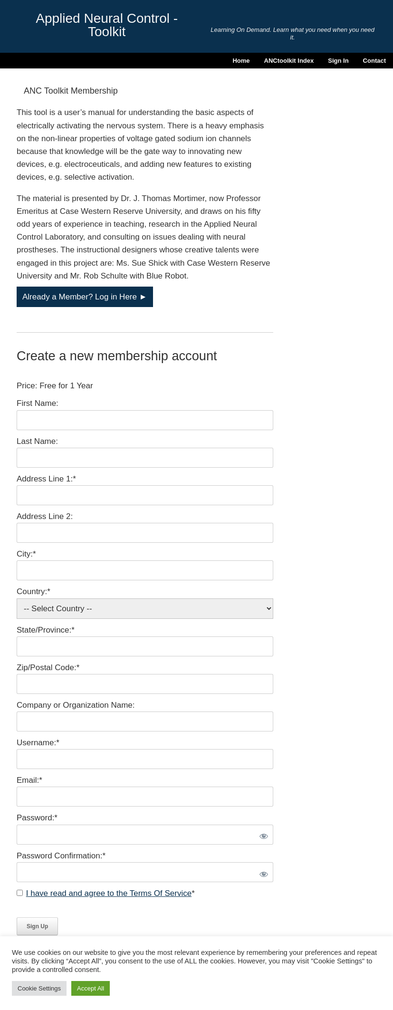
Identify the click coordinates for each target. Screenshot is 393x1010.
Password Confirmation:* (61, 855)
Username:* (38, 742)
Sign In (338, 60)
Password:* (37, 817)
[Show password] (262, 835)
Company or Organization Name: (76, 705)
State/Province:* (46, 630)
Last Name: (37, 441)
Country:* (33, 591)
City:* (26, 553)
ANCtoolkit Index (289, 60)
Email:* (29, 780)
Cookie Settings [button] (39, 988)
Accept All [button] (90, 988)
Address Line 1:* (46, 478)
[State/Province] (145, 646)
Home (240, 60)
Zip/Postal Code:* (48, 667)
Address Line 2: (45, 516)
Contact (374, 60)
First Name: (37, 403)
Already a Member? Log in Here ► (84, 296)
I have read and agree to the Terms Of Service (109, 893)
